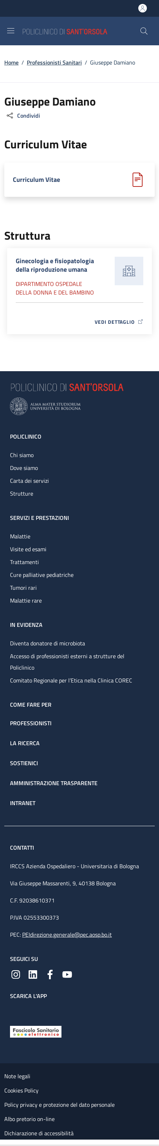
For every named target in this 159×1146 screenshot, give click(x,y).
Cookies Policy (21, 1090)
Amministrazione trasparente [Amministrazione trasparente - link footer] (54, 783)
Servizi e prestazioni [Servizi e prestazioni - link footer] (39, 517)
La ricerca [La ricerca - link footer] (25, 743)
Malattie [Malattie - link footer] (20, 536)
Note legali (17, 1076)
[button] (144, 31)
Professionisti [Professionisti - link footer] (30, 723)
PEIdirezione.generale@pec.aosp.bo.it (67, 934)
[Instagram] (15, 974)
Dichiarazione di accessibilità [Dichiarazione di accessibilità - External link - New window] (39, 1133)
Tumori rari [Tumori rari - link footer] (23, 587)
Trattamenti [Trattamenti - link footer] (24, 562)
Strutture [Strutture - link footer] (21, 493)
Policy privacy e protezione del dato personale (59, 1104)
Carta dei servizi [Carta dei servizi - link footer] (29, 480)
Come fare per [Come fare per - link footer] (30, 704)
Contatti (22, 847)
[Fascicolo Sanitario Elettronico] (35, 1031)
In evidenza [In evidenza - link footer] (26, 624)
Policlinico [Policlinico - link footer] (25, 436)
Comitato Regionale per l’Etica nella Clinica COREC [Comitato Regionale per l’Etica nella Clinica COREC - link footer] (71, 680)
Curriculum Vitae (36, 179)
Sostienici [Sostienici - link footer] (24, 763)
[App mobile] (15, 1011)
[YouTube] (67, 974)
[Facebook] (50, 974)
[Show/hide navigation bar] (10, 30)
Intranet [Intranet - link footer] (22, 803)
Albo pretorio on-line (29, 1119)
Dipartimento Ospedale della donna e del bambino (55, 288)
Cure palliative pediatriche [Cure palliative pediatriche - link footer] (42, 575)
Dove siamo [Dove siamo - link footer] (24, 468)
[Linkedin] (33, 974)
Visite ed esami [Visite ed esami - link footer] (28, 549)
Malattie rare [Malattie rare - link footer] (26, 600)
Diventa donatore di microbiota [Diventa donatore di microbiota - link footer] (47, 643)
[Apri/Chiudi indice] (3, 1142)
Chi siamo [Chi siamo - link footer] (22, 455)
